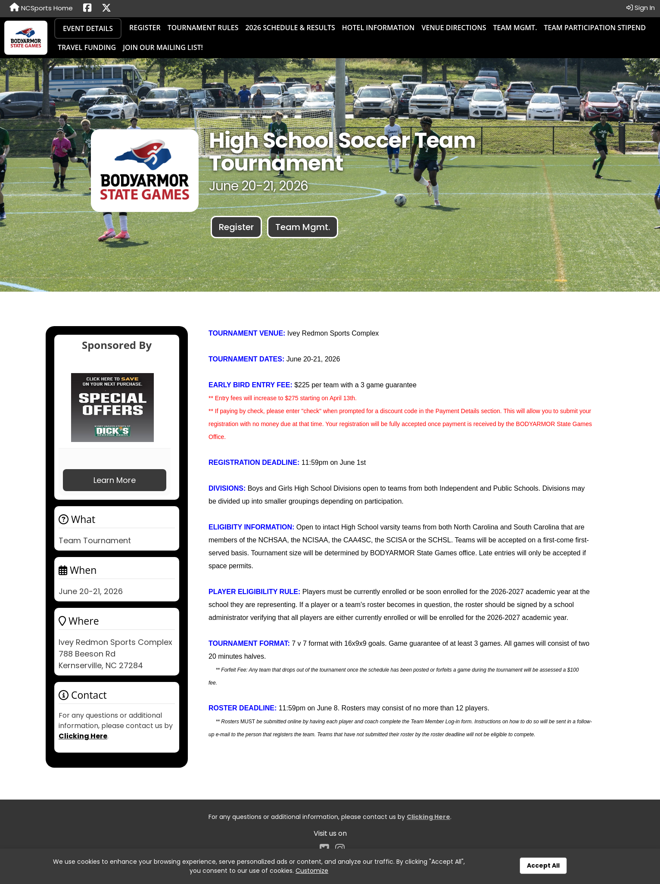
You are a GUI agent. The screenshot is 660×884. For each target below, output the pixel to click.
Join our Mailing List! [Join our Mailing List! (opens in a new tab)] (163, 47)
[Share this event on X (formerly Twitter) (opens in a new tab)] (106, 8)
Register (145, 27)
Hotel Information (378, 27)
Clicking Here (83, 736)
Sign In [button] (640, 7)
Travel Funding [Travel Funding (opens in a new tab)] (87, 47)
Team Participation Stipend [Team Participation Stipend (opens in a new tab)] (595, 27)
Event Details (88, 28)
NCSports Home (41, 7)
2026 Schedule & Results (290, 27)
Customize (312, 870)
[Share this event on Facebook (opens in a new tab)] (87, 8)
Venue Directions (453, 27)
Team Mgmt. (515, 27)
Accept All (543, 865)
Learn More (114, 480)
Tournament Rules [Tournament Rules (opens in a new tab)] (203, 27)
